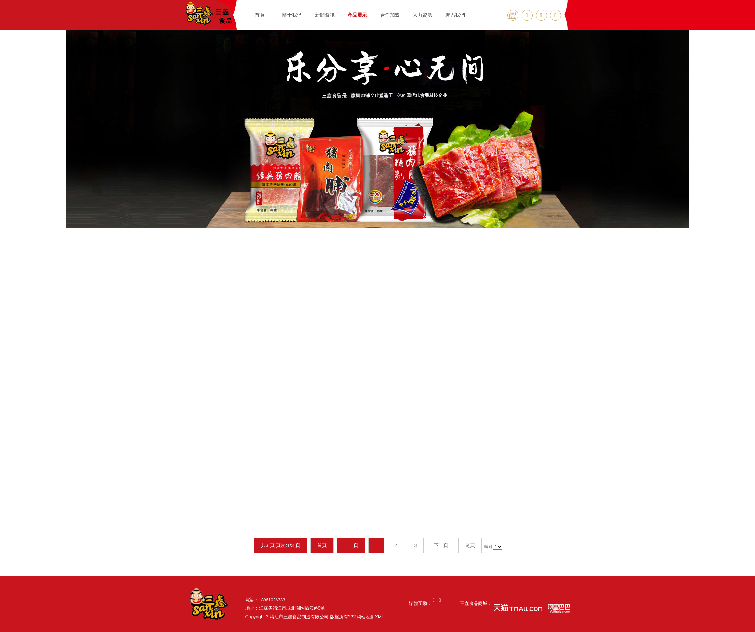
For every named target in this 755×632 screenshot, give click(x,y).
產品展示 (357, 15)
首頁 (260, 15)
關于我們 (292, 15)
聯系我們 (455, 15)
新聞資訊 (325, 15)
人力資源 (422, 15)
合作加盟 (390, 15)
